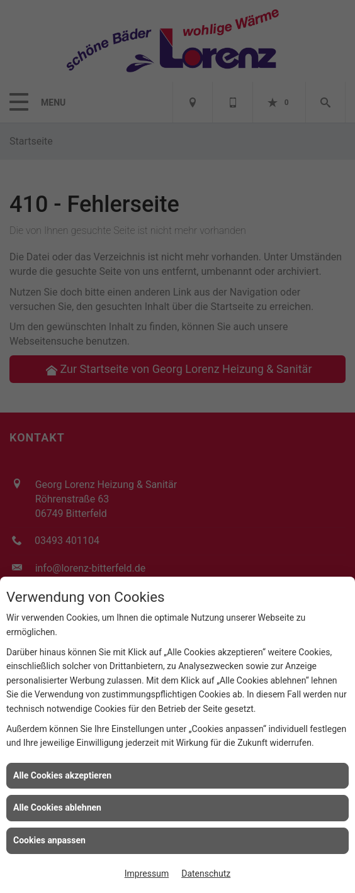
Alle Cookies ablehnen (57, 807)
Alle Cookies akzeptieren (62, 775)
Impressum (147, 873)
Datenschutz (205, 873)
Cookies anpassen (49, 840)
